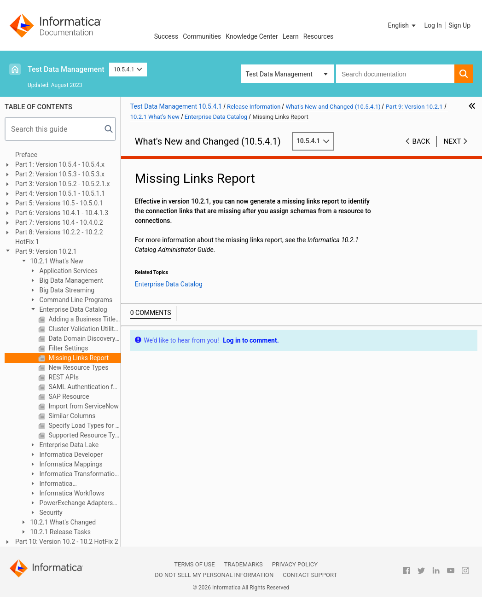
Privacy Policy (295, 564)
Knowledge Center (252, 36)
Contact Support (310, 574)
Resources (318, 36)
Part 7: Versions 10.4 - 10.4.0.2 (59, 222)
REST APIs (63, 377)
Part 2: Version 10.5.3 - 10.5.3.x (60, 174)
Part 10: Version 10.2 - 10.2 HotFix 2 (66, 541)
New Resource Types (77, 367)
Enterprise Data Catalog (72, 309)
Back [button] (421, 141)
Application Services (68, 270)
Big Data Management (70, 280)
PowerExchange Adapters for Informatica (71, 503)
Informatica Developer (70, 454)
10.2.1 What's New (56, 261)
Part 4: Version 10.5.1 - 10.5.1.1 (60, 193)
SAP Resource (68, 396)
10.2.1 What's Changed (62, 522)
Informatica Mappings (70, 464)
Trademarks (243, 564)
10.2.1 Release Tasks (60, 532)
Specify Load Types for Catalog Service (84, 425)
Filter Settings (67, 348)
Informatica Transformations (52, 484)
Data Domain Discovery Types (84, 338)
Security (50, 512)
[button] (403, 25)
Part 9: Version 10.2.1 (46, 251)
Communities (202, 36)
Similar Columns (71, 416)
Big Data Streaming (66, 290)
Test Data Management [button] (279, 74)
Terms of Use (194, 564)
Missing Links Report (78, 357)
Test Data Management (66, 69)
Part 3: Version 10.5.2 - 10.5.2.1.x (62, 183)
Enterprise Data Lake (68, 445)
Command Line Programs (75, 299)
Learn (291, 36)
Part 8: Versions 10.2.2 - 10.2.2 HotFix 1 (59, 236)
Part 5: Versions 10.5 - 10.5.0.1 (59, 203)
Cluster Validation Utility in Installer (84, 328)
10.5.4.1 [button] (128, 69)
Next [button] (452, 141)
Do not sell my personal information (214, 574)
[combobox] (395, 73)
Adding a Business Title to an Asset (84, 319)
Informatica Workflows (71, 493)
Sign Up (459, 25)
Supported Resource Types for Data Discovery (84, 435)
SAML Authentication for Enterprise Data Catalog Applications (84, 386)
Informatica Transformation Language (73, 474)
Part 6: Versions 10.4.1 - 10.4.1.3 (61, 212)
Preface (26, 154)
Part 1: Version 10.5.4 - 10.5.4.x (60, 164)
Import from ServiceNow (83, 406)
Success (166, 36)
